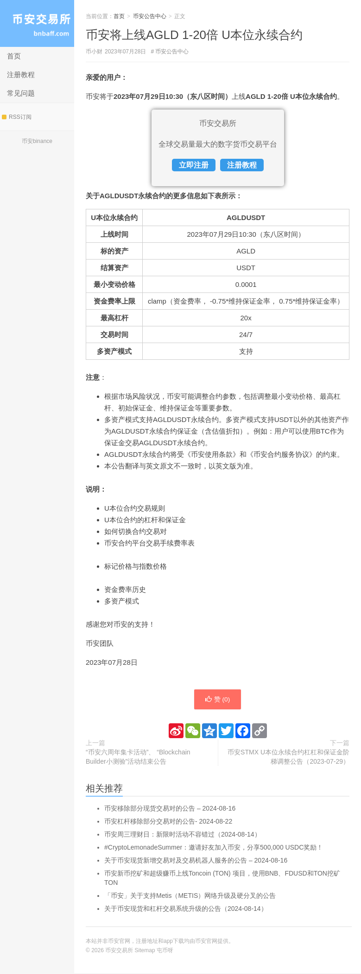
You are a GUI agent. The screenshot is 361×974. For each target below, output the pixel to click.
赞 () (217, 699)
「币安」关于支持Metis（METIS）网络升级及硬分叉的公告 (190, 896)
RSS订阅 (17, 117)
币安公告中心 (149, 16)
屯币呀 (165, 951)
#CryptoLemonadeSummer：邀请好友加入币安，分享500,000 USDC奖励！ (213, 847)
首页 (14, 56)
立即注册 (194, 165)
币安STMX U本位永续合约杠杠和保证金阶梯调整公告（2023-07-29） (288, 757)
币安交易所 (37, 23)
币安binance (37, 141)
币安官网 (206, 941)
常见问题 (21, 93)
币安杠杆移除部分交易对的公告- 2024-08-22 (168, 821)
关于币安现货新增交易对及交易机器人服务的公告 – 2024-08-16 (195, 860)
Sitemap (145, 951)
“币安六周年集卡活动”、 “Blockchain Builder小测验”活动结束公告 (138, 757)
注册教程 (21, 74)
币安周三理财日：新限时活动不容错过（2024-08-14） (182, 834)
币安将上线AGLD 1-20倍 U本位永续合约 (194, 35)
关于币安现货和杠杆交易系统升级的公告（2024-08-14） (185, 909)
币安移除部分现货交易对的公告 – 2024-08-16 (169, 808)
